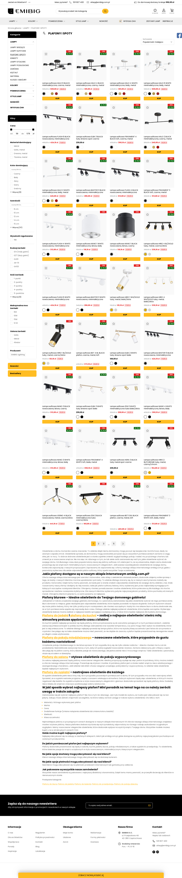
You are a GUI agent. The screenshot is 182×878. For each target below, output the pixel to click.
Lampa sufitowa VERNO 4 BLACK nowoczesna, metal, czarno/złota (57, 516)
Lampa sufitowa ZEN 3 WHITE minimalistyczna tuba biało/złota (125, 407)
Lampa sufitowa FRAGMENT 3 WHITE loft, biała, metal (157, 516)
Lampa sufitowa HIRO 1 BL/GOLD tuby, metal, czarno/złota (56, 354)
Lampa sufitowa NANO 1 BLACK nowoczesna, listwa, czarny (123, 245)
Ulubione (67, 837)
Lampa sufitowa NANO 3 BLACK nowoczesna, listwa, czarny (56, 407)
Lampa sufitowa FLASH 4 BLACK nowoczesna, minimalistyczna (124, 191)
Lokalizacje (40, 851)
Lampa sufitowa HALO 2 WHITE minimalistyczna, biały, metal (56, 191)
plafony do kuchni (83, 615)
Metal (16, 146)
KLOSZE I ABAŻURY (18, 79)
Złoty (16, 181)
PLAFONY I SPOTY (39, 28)
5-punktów (19, 293)
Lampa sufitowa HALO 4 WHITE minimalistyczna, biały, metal (124, 84)
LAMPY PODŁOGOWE (19, 65)
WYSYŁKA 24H (127, 21)
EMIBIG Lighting (18, 354)
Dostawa (95, 842)
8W (15, 312)
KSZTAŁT (14, 72)
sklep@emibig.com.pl (100, 2)
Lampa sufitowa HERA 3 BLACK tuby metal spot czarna (123, 461)
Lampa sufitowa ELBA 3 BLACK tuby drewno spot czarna (89, 138)
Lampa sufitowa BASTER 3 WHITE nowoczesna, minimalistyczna (90, 298)
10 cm (16, 212)
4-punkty (18, 289)
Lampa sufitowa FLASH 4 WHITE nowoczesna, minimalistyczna (56, 245)
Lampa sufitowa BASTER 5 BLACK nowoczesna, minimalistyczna (158, 354)
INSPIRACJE (168, 21)
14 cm (16, 220)
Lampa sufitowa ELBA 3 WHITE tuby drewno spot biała (89, 407)
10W (15, 315)
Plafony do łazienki (82, 784)
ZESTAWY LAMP (153, 21)
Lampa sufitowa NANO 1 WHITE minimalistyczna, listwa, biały (89, 245)
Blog (37, 846)
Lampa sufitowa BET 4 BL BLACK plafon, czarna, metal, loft (90, 354)
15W (15, 319)
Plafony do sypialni (56, 672)
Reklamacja (96, 832)
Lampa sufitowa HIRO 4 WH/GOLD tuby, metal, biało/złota (154, 299)
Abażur (17, 342)
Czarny (17, 173)
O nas (10, 832)
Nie (15, 239)
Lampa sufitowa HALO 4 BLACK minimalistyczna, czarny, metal (90, 84)
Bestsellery (15, 373)
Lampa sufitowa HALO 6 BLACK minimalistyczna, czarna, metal (56, 84)
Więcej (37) (17, 227)
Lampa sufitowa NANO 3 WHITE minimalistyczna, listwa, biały (56, 461)
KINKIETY (14, 58)
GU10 (16, 259)
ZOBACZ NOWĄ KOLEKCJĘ (91, 875)
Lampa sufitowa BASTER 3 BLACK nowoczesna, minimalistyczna (90, 191)
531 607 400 (78, 2)
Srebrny (17, 188)
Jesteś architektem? (17, 2)
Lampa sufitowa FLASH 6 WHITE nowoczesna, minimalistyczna (56, 298)
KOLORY (31, 21)
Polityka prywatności (44, 837)
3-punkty (18, 286)
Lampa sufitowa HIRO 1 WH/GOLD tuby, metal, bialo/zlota (125, 298)
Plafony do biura (49, 784)
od (11, 133)
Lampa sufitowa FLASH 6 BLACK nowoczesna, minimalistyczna (56, 138)
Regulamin (40, 832)
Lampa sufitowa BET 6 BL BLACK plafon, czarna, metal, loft (124, 516)
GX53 (16, 266)
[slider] (11, 129)
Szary (16, 185)
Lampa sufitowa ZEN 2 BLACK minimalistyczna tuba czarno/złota (89, 517)
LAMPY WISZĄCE (17, 47)
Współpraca (13, 842)
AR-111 (16, 262)
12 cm (16, 216)
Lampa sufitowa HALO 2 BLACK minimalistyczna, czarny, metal (158, 138)
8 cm (16, 209)
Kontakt (39, 842)
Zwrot (65, 842)
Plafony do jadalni (55, 615)
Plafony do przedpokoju (102, 784)
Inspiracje (12, 851)
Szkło (16, 335)
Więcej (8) (16, 192)
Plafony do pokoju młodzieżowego (66, 637)
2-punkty (18, 282)
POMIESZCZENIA (55, 21)
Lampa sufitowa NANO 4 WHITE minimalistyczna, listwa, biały (158, 407)
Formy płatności (98, 837)
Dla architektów (15, 837)
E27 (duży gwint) (21, 255)
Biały (16, 177)
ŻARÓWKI (14, 69)
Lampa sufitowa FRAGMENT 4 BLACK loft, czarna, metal (123, 138)
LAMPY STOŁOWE (18, 61)
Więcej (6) (16, 297)
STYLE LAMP (81, 21)
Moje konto (68, 832)
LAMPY (12, 21)
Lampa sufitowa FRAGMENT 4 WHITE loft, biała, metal (89, 461)
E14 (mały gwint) (21, 251)
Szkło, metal (19, 149)
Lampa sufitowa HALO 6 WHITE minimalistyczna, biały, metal (157, 84)
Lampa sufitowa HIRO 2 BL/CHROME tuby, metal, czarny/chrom (155, 462)
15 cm (16, 223)
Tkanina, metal (20, 157)
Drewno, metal (20, 153)
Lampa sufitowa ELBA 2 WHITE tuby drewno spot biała (123, 354)
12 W (16, 323)
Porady (11, 846)
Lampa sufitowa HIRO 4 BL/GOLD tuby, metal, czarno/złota (158, 245)
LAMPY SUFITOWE (18, 51)
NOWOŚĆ (103, 21)
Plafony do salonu (55, 657)
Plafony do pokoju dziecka (125, 784)
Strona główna (14, 28)
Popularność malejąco (153, 42)
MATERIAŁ (14, 76)
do (22, 133)
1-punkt (17, 278)
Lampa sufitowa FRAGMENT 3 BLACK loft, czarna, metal (157, 191)
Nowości (14, 366)
